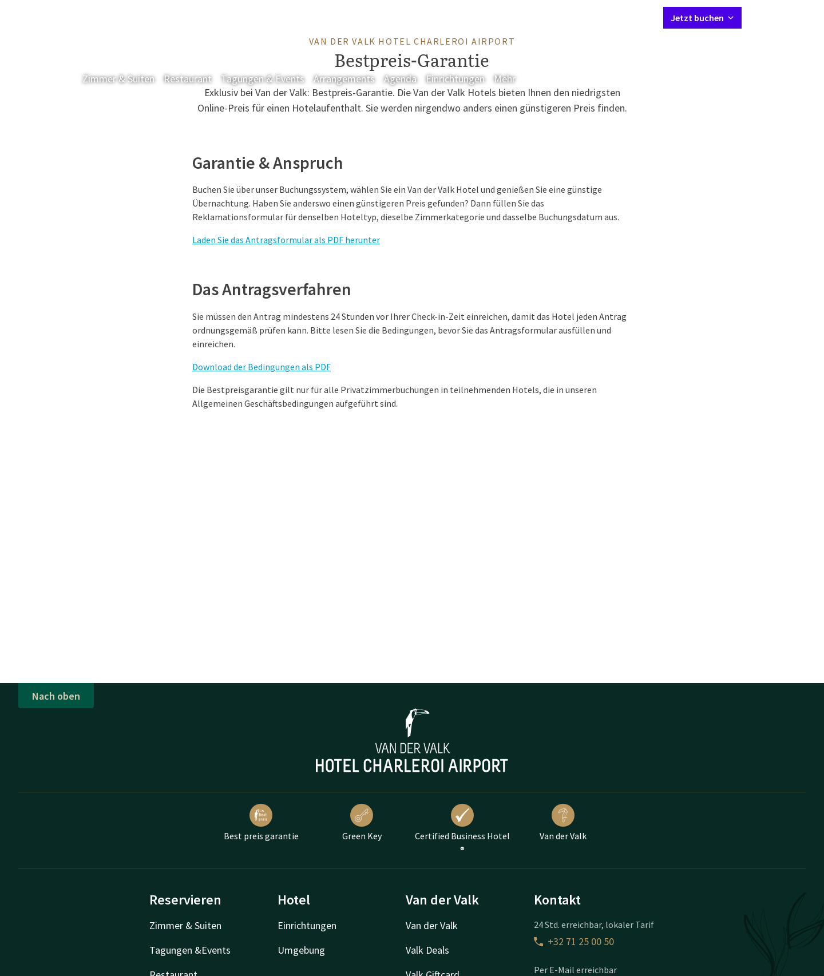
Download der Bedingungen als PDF (261, 366)
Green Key (362, 823)
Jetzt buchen (702, 17)
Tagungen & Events (262, 78)
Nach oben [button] (56, 696)
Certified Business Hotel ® (462, 829)
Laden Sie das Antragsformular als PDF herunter (286, 239)
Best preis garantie (261, 823)
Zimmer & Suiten (118, 78)
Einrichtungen (455, 78)
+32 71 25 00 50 (574, 941)
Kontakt (523, 17)
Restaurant (188, 78)
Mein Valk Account (584, 17)
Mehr (513, 78)
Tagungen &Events (190, 950)
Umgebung (301, 950)
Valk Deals (427, 950)
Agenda (400, 78)
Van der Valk (563, 823)
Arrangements (344, 78)
